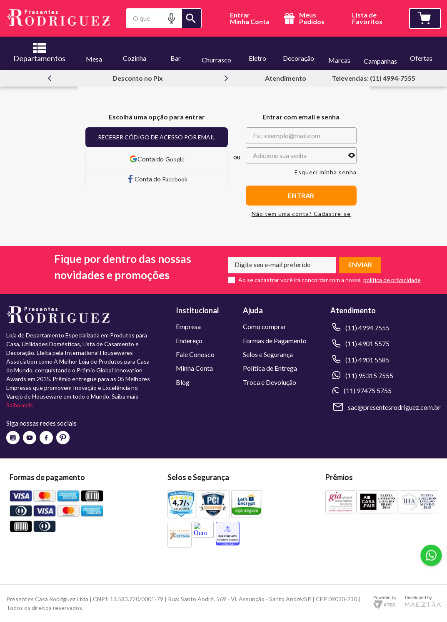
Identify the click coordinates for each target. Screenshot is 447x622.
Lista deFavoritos (367, 18)
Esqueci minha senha (326, 172)
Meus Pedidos (303, 18)
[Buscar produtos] (192, 18)
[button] (171, 18)
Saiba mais (19, 405)
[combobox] (164, 18)
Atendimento (285, 78)
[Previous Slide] (50, 78)
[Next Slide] (226, 78)
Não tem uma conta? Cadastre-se (301, 214)
